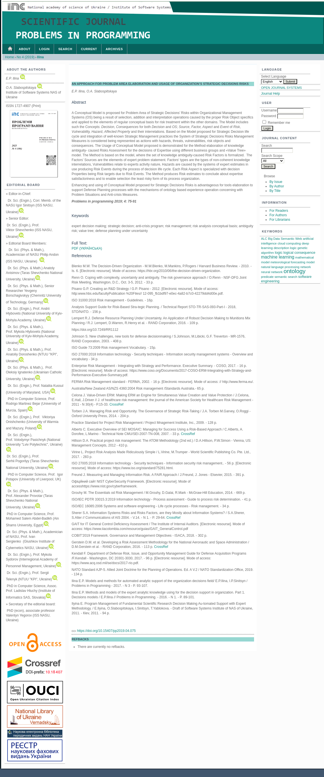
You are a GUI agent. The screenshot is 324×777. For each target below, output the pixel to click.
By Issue (275, 182)
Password (268, 116)
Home (10, 49)
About (24, 49)
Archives (114, 49)
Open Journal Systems (281, 87)
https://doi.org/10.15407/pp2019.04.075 (106, 631)
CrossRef (116, 404)
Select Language (273, 76)
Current (89, 49)
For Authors (278, 215)
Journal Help (270, 94)
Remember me (279, 123)
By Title (274, 191)
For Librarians (279, 220)
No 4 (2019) (25, 57)
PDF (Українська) (87, 248)
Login (44, 49)
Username (269, 110)
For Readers (278, 211)
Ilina (40, 57)
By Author (276, 186)
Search (65, 49)
